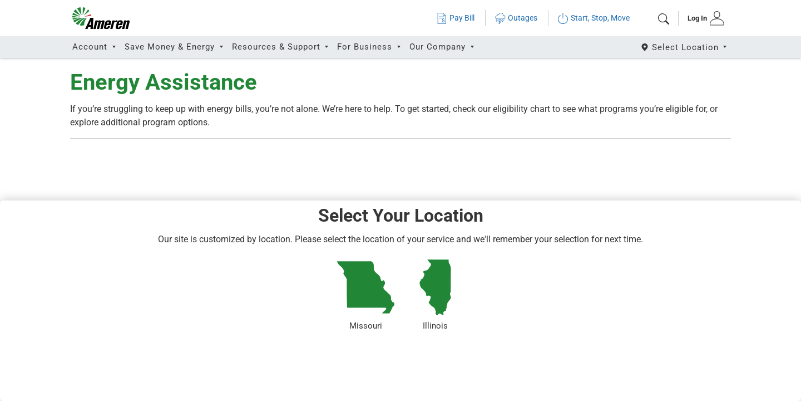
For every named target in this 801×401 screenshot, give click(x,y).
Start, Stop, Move (593, 18)
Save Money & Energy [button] (171, 47)
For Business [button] (366, 47)
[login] (702, 18)
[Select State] (684, 47)
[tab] (702, 18)
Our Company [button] (438, 47)
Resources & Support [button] (277, 47)
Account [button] (91, 47)
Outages (516, 18)
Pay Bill (455, 18)
